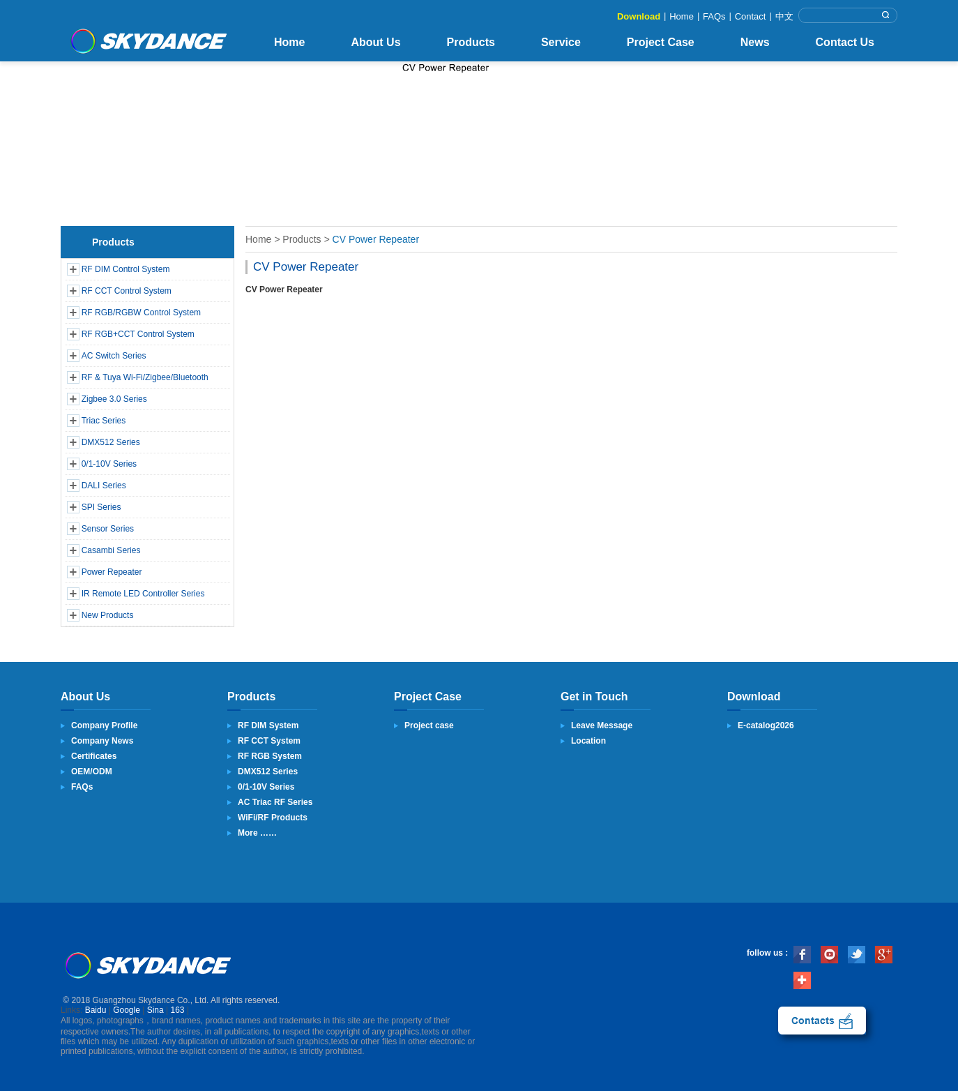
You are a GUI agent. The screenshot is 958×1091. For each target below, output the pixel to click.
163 (178, 1010)
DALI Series (104, 485)
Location (588, 741)
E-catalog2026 (766, 725)
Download (638, 16)
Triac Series (104, 421)
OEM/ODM (91, 771)
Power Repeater (112, 572)
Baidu (96, 1010)
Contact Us (845, 42)
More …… (257, 833)
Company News (102, 741)
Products (471, 42)
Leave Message (601, 725)
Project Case (660, 42)
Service (561, 42)
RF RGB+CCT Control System (138, 334)
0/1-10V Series (109, 464)
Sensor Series (108, 529)
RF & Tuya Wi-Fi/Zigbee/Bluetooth (145, 377)
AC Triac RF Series (275, 802)
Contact (750, 16)
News (755, 42)
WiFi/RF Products (272, 817)
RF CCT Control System (127, 291)
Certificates (93, 756)
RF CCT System (269, 741)
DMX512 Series (111, 442)
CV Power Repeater (376, 239)
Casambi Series (111, 550)
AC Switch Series (114, 356)
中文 (784, 16)
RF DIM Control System (126, 269)
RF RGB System (270, 756)
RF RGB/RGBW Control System (141, 312)
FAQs (714, 16)
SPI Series (101, 507)
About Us (375, 42)
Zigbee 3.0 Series (114, 399)
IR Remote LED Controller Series (143, 594)
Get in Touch (594, 696)
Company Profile (104, 725)
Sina (155, 1010)
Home (681, 16)
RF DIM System (268, 725)
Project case (429, 725)
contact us (822, 1020)
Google (126, 1010)
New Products (108, 615)
